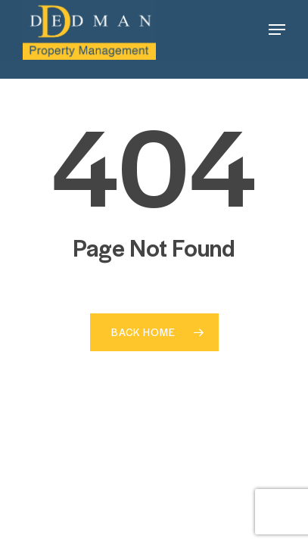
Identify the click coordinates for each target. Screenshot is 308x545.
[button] (277, 29)
